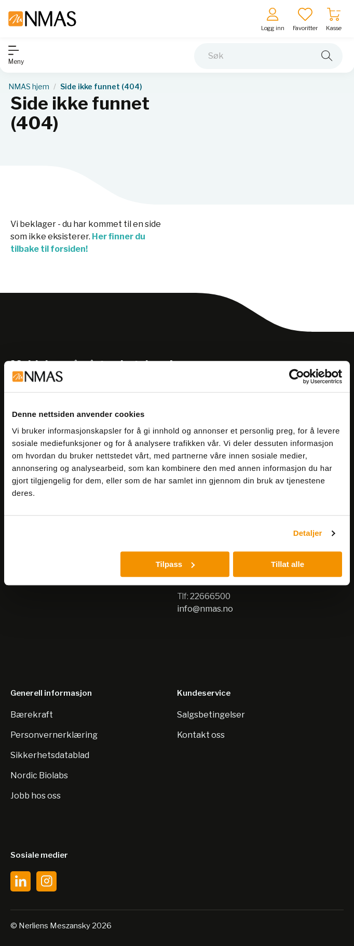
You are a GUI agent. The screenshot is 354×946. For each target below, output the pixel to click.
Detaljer (307, 533)
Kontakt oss (201, 735)
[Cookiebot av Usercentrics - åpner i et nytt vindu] (296, 376)
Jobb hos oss (35, 796)
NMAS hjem (28, 86)
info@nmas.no (205, 609)
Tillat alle (287, 564)
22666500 (210, 596)
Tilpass (175, 564)
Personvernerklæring (54, 735)
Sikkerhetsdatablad (49, 755)
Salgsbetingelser (211, 715)
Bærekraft (31, 715)
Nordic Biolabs (39, 775)
